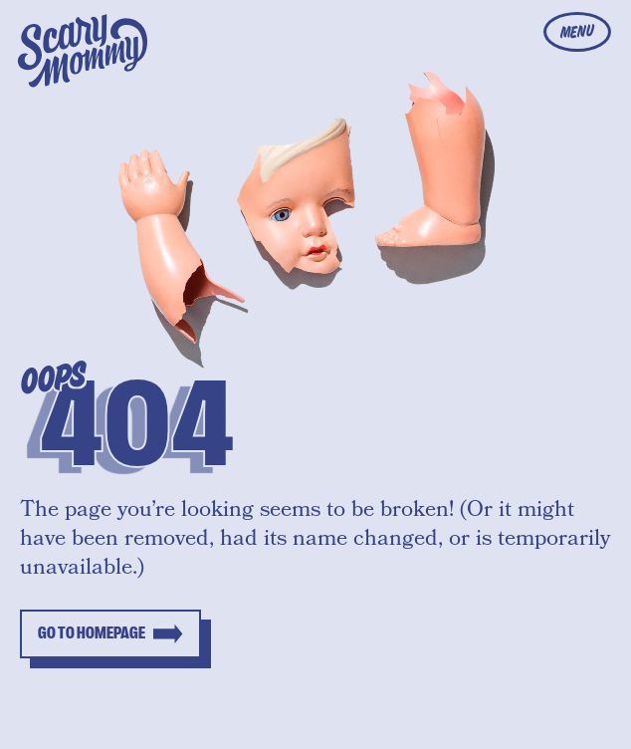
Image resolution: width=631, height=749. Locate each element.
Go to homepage (91, 633)
